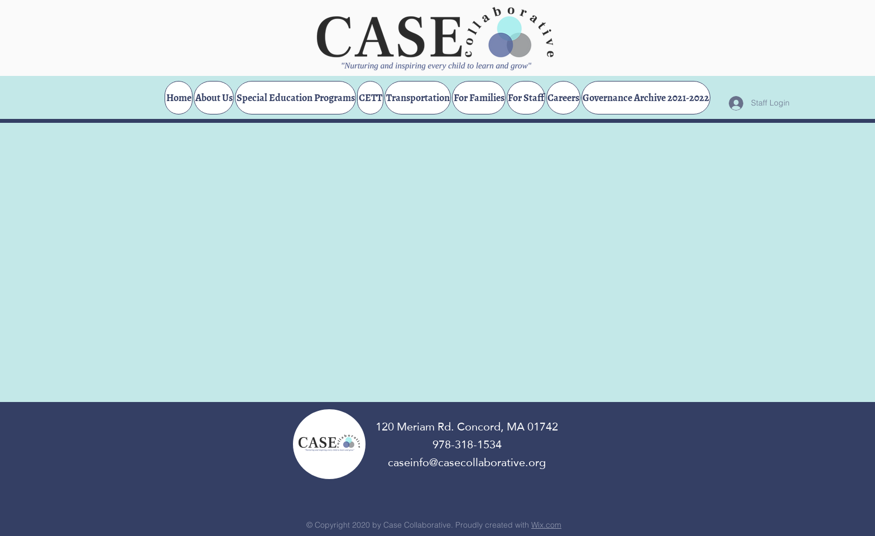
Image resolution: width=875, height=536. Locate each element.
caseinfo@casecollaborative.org (467, 462)
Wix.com (546, 525)
